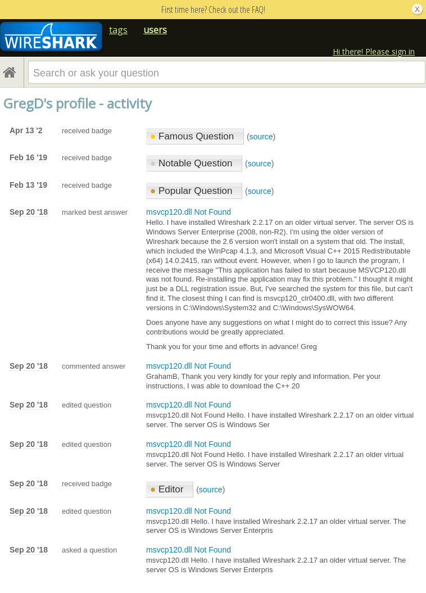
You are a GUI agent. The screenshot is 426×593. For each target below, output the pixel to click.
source (261, 136)
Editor (168, 489)
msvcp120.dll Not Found (188, 211)
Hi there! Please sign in (374, 51)
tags (118, 30)
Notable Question (192, 163)
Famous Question (193, 136)
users (155, 30)
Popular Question (192, 190)
